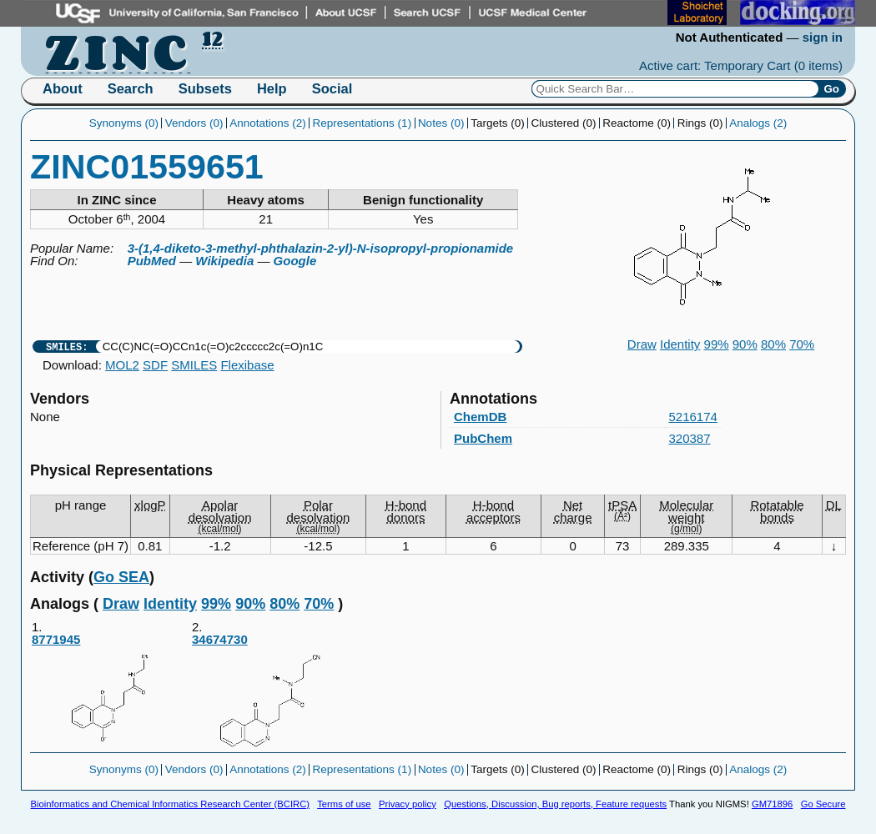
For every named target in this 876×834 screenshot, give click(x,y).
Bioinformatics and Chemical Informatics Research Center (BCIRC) (170, 804)
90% (745, 344)
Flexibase (247, 365)
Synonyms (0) (124, 123)
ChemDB (480, 416)
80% (773, 344)
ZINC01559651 (147, 167)
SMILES (194, 365)
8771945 (111, 691)
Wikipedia (224, 261)
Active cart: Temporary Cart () (741, 65)
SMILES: (67, 346)
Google (295, 261)
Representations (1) (362, 123)
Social (332, 88)
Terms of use (343, 804)
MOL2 (122, 365)
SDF (155, 365)
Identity (680, 344)
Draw (642, 344)
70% (801, 344)
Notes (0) (441, 123)
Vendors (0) (194, 123)
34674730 (271, 691)
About (63, 88)
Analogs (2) (758, 123)
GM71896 (772, 804)
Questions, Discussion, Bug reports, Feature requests (555, 804)
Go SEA (121, 577)
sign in (823, 37)
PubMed (152, 261)
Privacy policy (407, 804)
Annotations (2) (267, 123)
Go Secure (823, 804)
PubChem (483, 438)
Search (131, 88)
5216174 (693, 416)
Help (272, 88)
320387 (690, 438)
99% (716, 344)
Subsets (205, 88)
